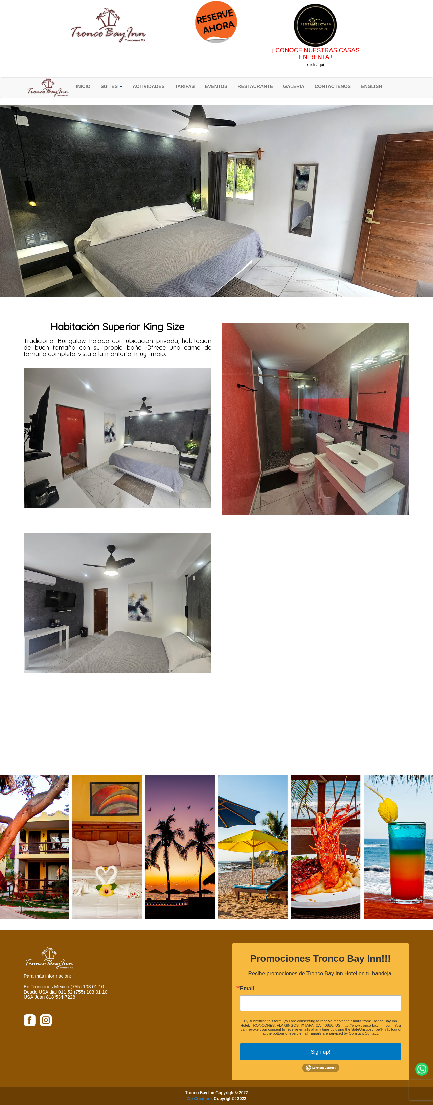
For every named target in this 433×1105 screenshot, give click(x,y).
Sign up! (321, 1052)
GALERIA (293, 86)
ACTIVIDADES (149, 86)
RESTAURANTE (255, 86)
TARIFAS (185, 86)
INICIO (83, 86)
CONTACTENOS (333, 86)
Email (247, 988)
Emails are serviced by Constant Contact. (345, 1033)
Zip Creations (200, 1098)
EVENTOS (216, 86)
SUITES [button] (111, 86)
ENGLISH (371, 86)
